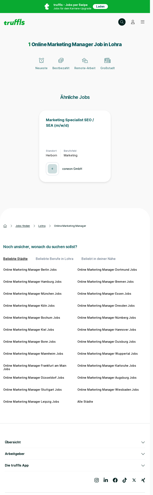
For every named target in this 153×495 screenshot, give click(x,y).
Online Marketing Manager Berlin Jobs (30, 269)
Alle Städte (85, 401)
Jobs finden (22, 225)
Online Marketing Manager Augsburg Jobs (107, 377)
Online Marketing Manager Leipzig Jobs (31, 401)
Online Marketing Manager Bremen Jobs (105, 281)
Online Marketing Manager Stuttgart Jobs (32, 389)
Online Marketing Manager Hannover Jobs (106, 329)
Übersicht (75, 442)
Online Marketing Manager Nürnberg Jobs (106, 317)
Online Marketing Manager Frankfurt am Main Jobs (34, 367)
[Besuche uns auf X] (134, 480)
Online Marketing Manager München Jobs (32, 293)
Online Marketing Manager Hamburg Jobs (32, 281)
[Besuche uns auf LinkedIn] (106, 480)
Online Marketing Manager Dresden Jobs (106, 305)
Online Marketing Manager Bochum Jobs (31, 317)
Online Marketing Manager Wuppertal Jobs (107, 353)
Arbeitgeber (75, 454)
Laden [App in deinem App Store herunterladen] (100, 6)
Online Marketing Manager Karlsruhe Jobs (106, 365)
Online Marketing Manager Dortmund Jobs (107, 269)
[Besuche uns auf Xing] (143, 480)
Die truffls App (75, 465)
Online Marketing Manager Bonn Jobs (29, 341)
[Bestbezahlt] (60, 66)
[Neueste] (41, 66)
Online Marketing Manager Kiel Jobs (28, 329)
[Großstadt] (107, 66)
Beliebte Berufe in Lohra (54, 259)
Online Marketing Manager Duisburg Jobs (106, 341)
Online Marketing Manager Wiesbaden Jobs (108, 389)
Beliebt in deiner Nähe (98, 259)
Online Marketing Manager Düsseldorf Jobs (33, 377)
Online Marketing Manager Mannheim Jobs (33, 353)
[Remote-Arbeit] (84, 66)
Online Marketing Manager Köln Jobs (29, 305)
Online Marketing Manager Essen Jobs (104, 293)
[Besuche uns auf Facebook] (115, 480)
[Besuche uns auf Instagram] (96, 480)
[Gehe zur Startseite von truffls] (14, 22)
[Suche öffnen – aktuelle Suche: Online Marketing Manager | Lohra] (122, 22)
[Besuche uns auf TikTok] (125, 480)
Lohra (42, 225)
